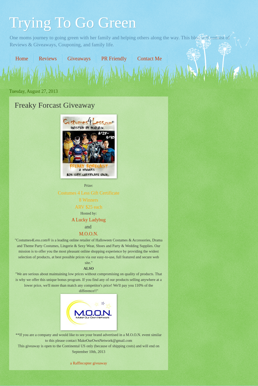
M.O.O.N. (88, 233)
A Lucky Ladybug (89, 219)
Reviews (48, 58)
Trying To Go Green (72, 22)
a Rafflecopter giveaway (88, 363)
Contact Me (149, 58)
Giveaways (79, 58)
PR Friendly (114, 58)
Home (21, 58)
